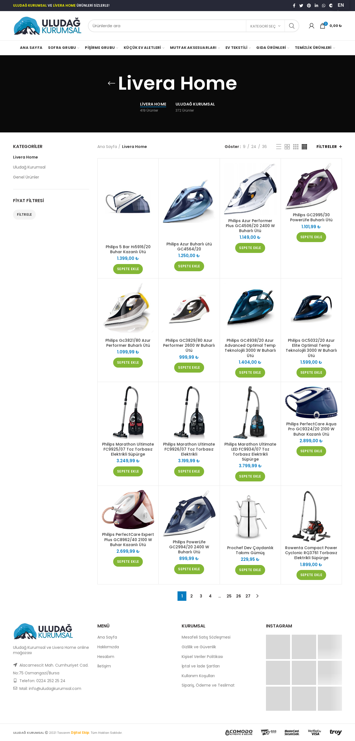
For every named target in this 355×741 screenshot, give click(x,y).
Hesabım (105, 656)
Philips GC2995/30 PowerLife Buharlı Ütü (311, 217)
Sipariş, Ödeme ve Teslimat (208, 685)
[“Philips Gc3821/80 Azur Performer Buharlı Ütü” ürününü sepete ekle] (128, 363)
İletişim (104, 666)
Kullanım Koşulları (198, 676)
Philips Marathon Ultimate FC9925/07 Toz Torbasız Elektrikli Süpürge (128, 449)
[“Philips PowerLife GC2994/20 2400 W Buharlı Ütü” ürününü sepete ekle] (189, 569)
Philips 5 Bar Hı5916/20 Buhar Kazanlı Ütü (128, 249)
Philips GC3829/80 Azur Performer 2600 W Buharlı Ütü (189, 345)
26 (238, 596)
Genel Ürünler (26, 177)
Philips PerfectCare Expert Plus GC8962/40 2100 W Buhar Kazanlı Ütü (128, 539)
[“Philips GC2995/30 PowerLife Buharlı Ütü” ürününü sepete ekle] (311, 237)
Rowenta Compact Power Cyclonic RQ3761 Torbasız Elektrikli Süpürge (311, 553)
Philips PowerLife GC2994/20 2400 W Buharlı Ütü (189, 547)
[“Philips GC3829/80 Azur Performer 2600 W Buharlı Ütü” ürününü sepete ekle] (189, 368)
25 (229, 596)
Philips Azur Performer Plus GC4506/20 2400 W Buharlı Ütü (250, 225)
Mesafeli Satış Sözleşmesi (206, 637)
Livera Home (25, 157)
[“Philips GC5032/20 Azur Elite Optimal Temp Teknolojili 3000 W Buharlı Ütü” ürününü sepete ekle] (311, 373)
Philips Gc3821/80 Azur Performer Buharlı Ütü (128, 343)
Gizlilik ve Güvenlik (199, 647)
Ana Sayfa (107, 146)
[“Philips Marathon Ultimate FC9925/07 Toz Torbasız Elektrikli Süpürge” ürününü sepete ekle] (128, 471)
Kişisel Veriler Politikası (202, 656)
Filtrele (24, 214)
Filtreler (326, 146)
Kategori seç (263, 26)
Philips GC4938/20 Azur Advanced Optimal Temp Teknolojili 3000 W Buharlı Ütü (250, 348)
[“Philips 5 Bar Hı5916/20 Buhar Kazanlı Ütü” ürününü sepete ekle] (128, 269)
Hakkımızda (108, 647)
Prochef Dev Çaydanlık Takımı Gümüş (250, 550)
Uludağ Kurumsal (29, 167)
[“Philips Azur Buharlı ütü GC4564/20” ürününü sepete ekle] (189, 266)
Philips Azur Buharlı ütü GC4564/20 (189, 247)
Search (292, 25)
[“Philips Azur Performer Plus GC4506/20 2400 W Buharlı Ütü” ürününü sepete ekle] (250, 248)
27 (247, 596)
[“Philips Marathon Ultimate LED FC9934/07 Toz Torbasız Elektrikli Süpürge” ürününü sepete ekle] (250, 476)
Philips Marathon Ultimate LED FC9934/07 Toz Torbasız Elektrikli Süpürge (250, 452)
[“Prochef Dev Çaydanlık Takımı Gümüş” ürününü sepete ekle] (250, 570)
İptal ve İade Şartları (201, 666)
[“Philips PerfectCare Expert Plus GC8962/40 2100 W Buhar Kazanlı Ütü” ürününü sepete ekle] (128, 562)
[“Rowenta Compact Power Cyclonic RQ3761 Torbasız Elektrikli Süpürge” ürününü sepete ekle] (311, 575)
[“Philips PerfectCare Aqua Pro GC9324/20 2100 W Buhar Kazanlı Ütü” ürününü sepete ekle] (311, 451)
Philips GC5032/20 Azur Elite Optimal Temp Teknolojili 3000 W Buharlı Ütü (311, 348)
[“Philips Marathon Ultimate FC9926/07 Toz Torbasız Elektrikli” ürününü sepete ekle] (189, 471)
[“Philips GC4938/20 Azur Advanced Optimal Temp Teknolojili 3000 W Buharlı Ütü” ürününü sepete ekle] (250, 373)
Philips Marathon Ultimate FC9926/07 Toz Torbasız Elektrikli (189, 449)
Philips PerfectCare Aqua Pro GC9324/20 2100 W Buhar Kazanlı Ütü (311, 429)
